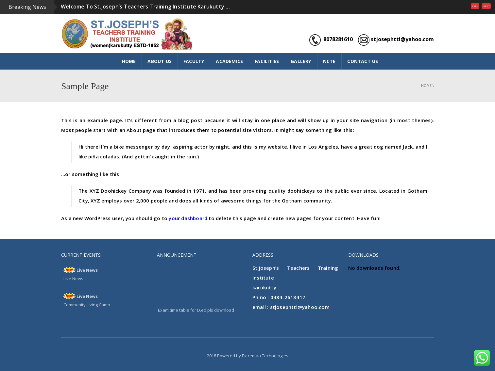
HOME (129, 61)
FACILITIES (267, 61)
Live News (87, 270)
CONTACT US (362, 61)
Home (426, 85)
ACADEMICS (229, 61)
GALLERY (301, 61)
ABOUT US (159, 61)
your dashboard (188, 218)
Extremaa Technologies (265, 356)
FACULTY (193, 61)
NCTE (329, 61)
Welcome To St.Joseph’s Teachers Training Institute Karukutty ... (145, 6)
